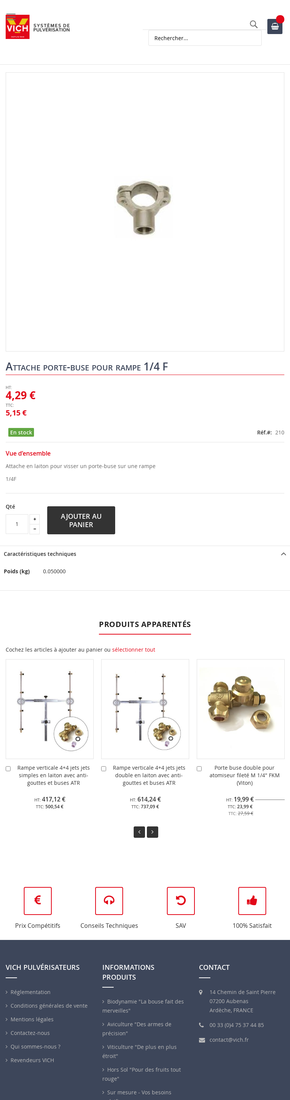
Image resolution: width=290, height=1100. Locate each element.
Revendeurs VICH (32, 1060)
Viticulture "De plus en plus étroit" (139, 1051)
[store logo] (38, 27)
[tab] (145, 554)
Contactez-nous (30, 1032)
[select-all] (133, 649)
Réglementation (31, 992)
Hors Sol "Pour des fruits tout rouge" (141, 1074)
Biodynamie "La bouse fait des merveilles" (143, 1006)
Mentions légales (32, 1019)
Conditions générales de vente (49, 1005)
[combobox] (205, 38)
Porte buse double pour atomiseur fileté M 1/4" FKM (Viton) (245, 775)
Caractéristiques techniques (40, 553)
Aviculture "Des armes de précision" (136, 1029)
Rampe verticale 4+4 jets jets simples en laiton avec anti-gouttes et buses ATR (53, 775)
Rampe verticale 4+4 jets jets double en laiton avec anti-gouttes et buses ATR (149, 775)
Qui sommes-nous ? (35, 1046)
